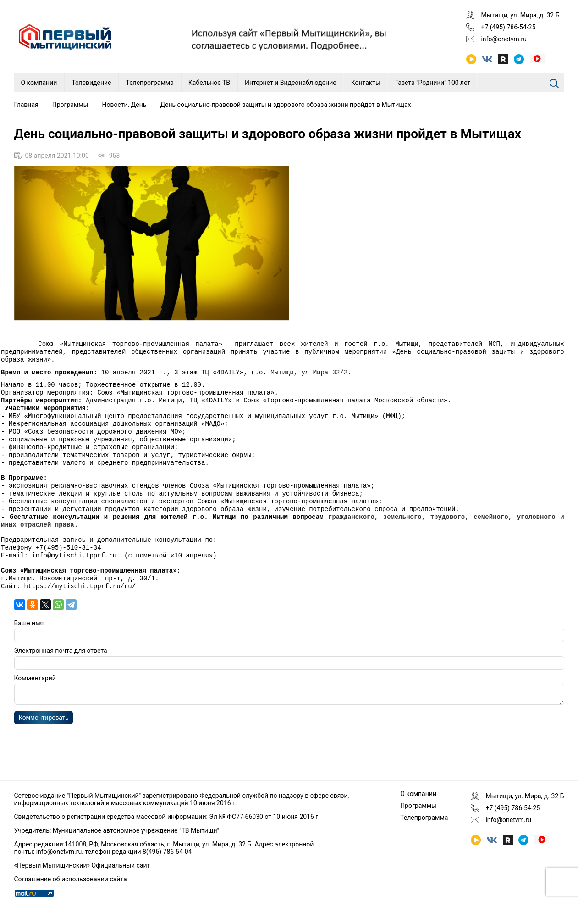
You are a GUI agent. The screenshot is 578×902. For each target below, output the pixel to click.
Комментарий (35, 703)
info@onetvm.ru (504, 39)
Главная (26, 104)
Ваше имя (29, 648)
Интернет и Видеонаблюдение (290, 82)
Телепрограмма (149, 82)
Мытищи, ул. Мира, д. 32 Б (520, 15)
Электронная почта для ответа (60, 676)
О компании (39, 82)
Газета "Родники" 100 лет (432, 82)
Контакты (365, 82)
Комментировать (44, 746)
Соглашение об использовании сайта (70, 879)
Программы (70, 104)
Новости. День (124, 104)
